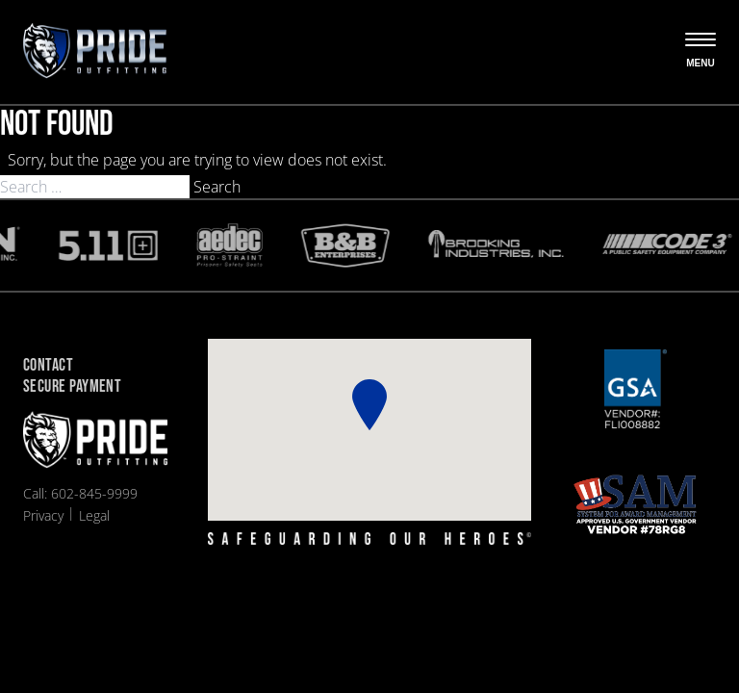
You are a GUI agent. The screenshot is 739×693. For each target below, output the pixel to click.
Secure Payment (72, 387)
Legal (94, 515)
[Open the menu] (700, 52)
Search (217, 186)
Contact (48, 366)
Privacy (43, 515)
